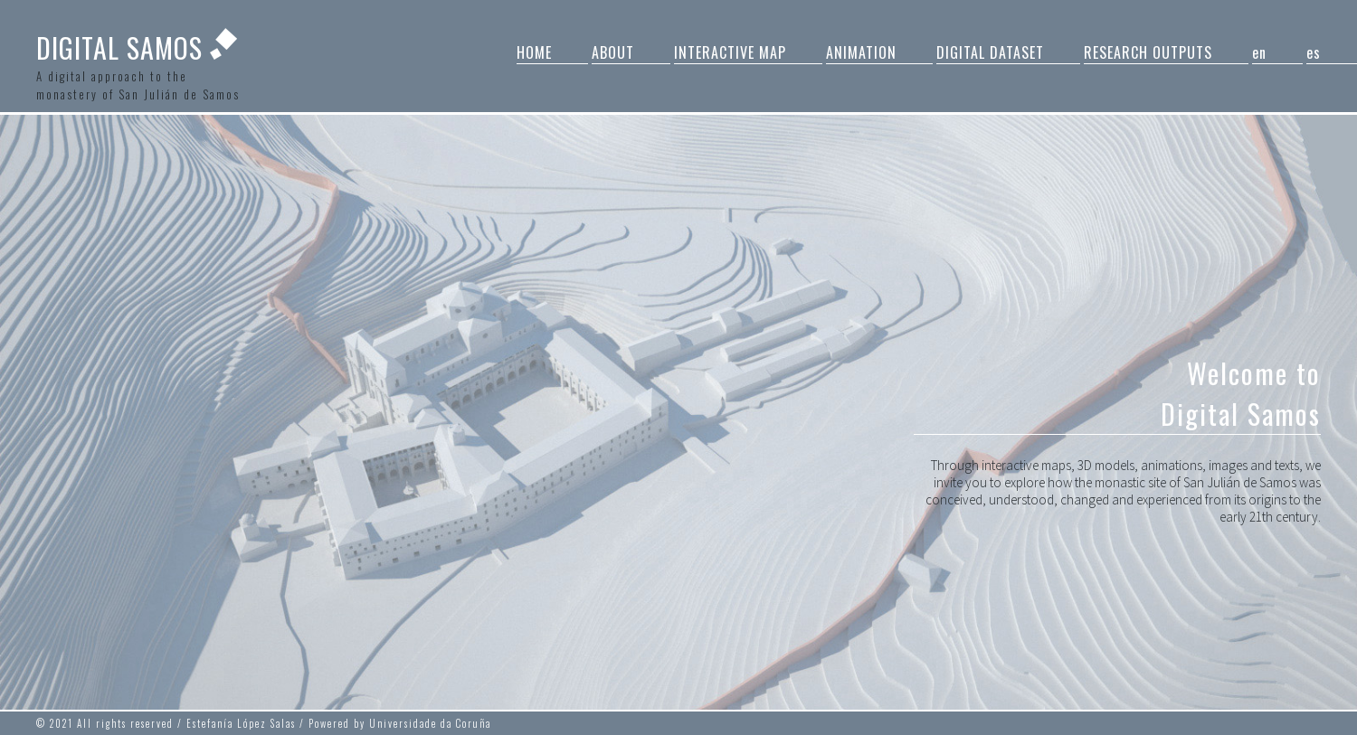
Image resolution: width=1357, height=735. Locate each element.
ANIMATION (861, 52)
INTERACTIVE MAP (730, 52)
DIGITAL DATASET (990, 52)
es (1313, 52)
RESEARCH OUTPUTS (1148, 52)
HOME (534, 52)
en (1259, 52)
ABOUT (613, 52)
